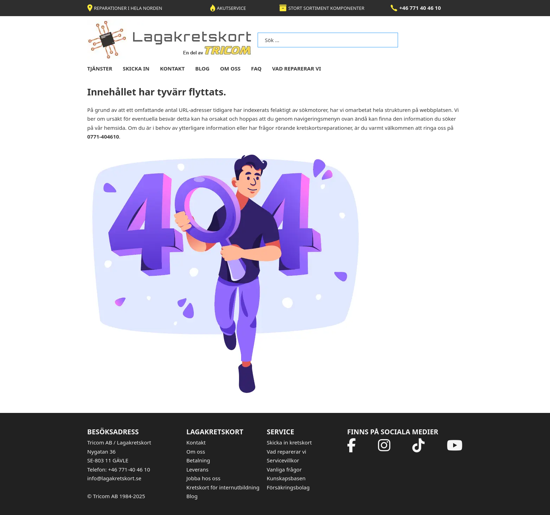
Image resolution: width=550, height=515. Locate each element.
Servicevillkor (283, 460)
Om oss (195, 451)
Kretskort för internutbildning (222, 487)
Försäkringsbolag (288, 487)
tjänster (99, 68)
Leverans (197, 469)
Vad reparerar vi (296, 68)
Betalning (198, 460)
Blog (192, 496)
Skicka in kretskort (289, 442)
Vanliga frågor (284, 469)
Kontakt (196, 442)
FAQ (256, 68)
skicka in (136, 68)
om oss (230, 68)
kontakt (172, 68)
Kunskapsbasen (286, 478)
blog (202, 68)
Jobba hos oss (203, 478)
